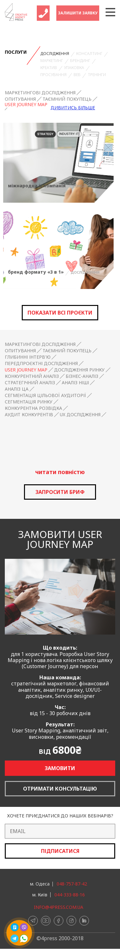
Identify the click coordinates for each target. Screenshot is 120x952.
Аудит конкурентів (29, 414)
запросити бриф (60, 492)
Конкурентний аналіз (32, 376)
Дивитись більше (73, 107)
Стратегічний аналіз (30, 382)
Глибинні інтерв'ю (28, 357)
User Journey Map (26, 104)
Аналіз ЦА (16, 389)
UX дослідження (80, 414)
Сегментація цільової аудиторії (45, 395)
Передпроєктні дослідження (41, 363)
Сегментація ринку (28, 402)
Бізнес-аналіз (82, 376)
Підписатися (60, 850)
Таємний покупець (67, 99)
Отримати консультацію (60, 788)
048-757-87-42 (72, 884)
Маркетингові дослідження (40, 92)
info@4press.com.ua (58, 907)
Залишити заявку (78, 13)
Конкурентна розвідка (33, 408)
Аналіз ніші (75, 382)
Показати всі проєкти (60, 312)
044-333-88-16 (69, 895)
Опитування (20, 99)
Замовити (60, 768)
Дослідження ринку (79, 370)
